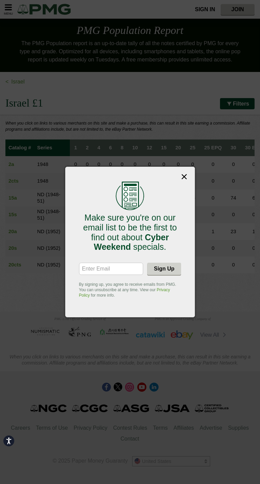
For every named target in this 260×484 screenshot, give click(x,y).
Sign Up (164, 269)
